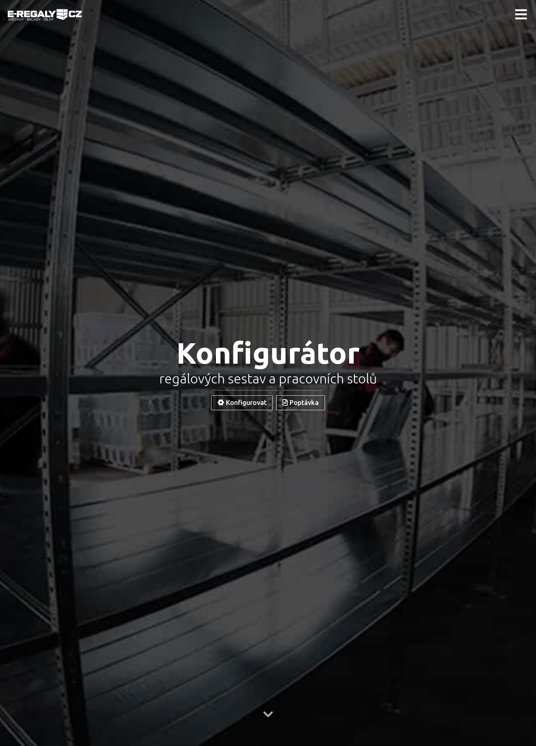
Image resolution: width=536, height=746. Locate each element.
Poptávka (301, 402)
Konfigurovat (241, 402)
